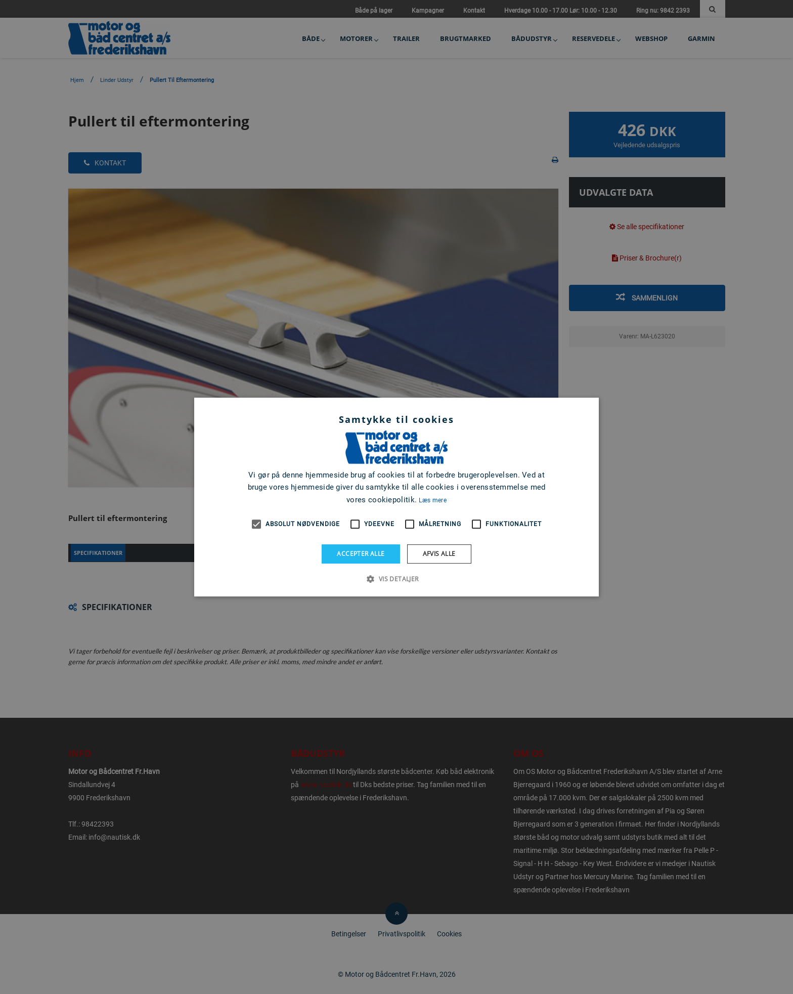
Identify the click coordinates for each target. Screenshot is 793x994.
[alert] (396, 497)
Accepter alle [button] (360, 553)
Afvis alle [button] (439, 553)
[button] (396, 579)
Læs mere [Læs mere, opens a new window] (432, 500)
